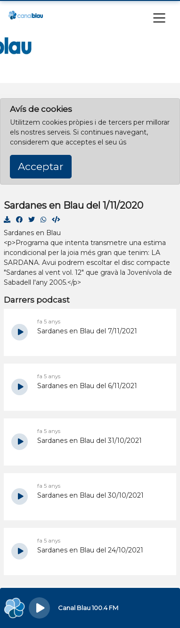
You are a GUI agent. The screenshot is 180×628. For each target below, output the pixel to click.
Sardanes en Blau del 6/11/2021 (87, 386)
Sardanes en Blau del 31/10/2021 (89, 440)
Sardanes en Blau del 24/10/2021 (90, 550)
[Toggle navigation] (159, 17)
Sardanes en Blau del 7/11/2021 (87, 331)
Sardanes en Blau (32, 233)
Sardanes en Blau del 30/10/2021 (90, 495)
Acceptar (41, 166)
